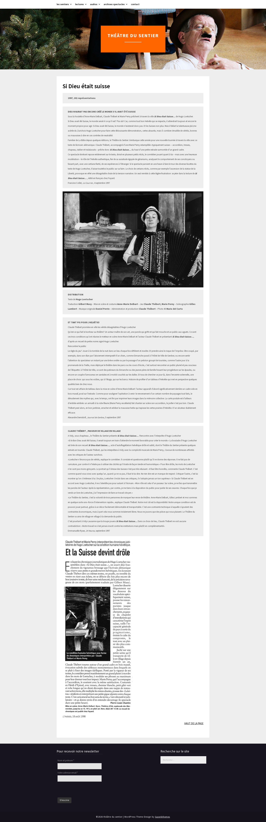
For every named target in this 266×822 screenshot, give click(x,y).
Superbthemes (162, 816)
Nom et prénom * (66, 760)
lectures (79, 4)
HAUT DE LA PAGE (193, 723)
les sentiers (63, 4)
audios (93, 4)
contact (135, 4)
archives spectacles (114, 4)
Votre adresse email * (68, 772)
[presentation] (83, 790)
